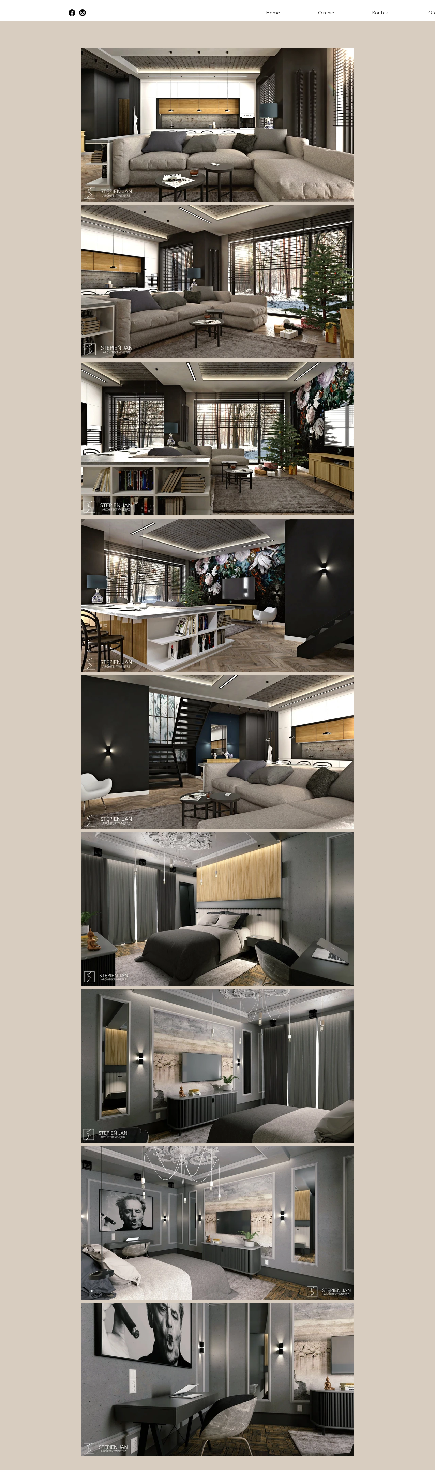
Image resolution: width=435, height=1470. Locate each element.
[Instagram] (82, 12)
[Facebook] (72, 12)
